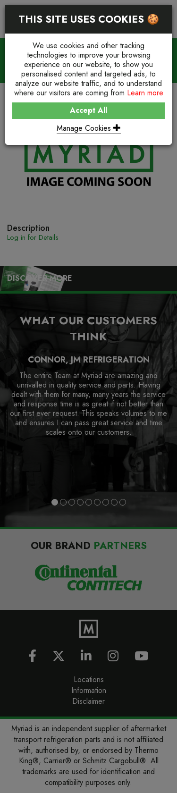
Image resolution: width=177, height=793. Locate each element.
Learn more (145, 92)
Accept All (88, 110)
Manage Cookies (89, 128)
